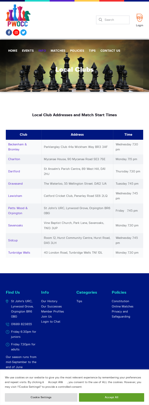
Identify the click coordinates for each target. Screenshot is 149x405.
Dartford (14, 171)
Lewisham (15, 196)
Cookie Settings (41, 397)
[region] (74, 387)
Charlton (14, 159)
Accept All (111, 397)
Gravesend (15, 183)
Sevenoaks (15, 225)
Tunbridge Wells (19, 252)
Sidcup (13, 240)
